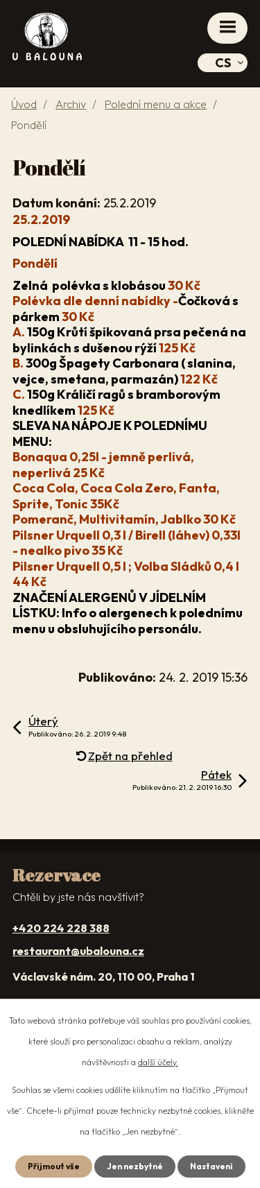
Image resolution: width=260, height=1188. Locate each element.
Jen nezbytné (135, 1166)
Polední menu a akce (156, 104)
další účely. (158, 1062)
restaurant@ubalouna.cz (78, 951)
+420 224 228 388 (61, 928)
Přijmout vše (54, 1166)
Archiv (70, 104)
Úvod (24, 104)
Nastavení (211, 1166)
